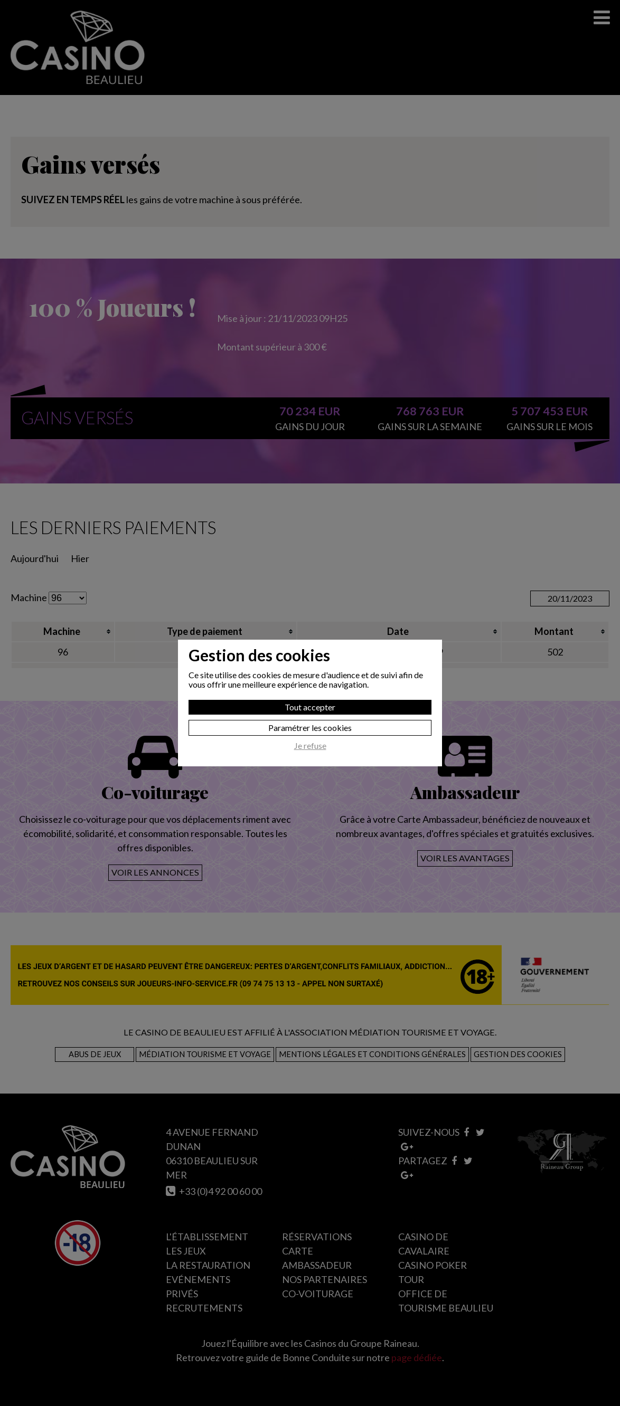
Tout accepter (310, 707)
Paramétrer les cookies (310, 728)
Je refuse (310, 745)
